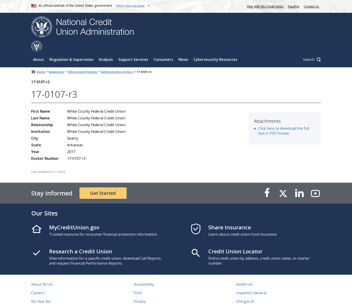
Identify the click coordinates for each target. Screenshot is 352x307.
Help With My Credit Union (264, 6)
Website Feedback (149, 299)
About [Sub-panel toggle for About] (38, 48)
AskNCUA (244, 273)
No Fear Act (41, 290)
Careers (37, 282)
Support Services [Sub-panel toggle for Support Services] (133, 48)
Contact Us (311, 6)
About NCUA (42, 273)
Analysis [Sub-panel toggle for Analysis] (106, 48)
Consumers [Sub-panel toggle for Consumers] (163, 48)
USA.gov (243, 290)
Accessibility (144, 273)
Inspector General (251, 282)
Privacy (140, 290)
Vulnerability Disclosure (51, 299)
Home (41, 61)
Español (293, 6)
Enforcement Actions (82, 61)
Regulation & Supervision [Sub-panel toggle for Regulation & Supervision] (71, 48)
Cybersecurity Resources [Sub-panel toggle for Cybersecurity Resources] (215, 48)
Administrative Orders (117, 61)
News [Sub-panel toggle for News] (183, 48)
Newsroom (56, 61)
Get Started (103, 182)
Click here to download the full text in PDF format (283, 120)
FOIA (138, 282)
